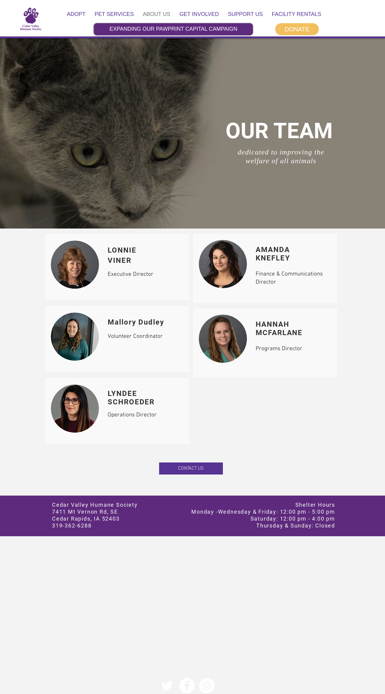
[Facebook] (187, 685)
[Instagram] (206, 685)
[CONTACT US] (191, 468)
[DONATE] (297, 29)
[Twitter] (167, 685)
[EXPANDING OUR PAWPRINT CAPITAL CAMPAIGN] (173, 29)
